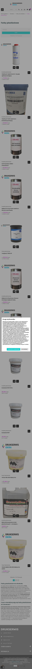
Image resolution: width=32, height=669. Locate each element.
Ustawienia (24, 349)
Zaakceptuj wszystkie (13, 349)
